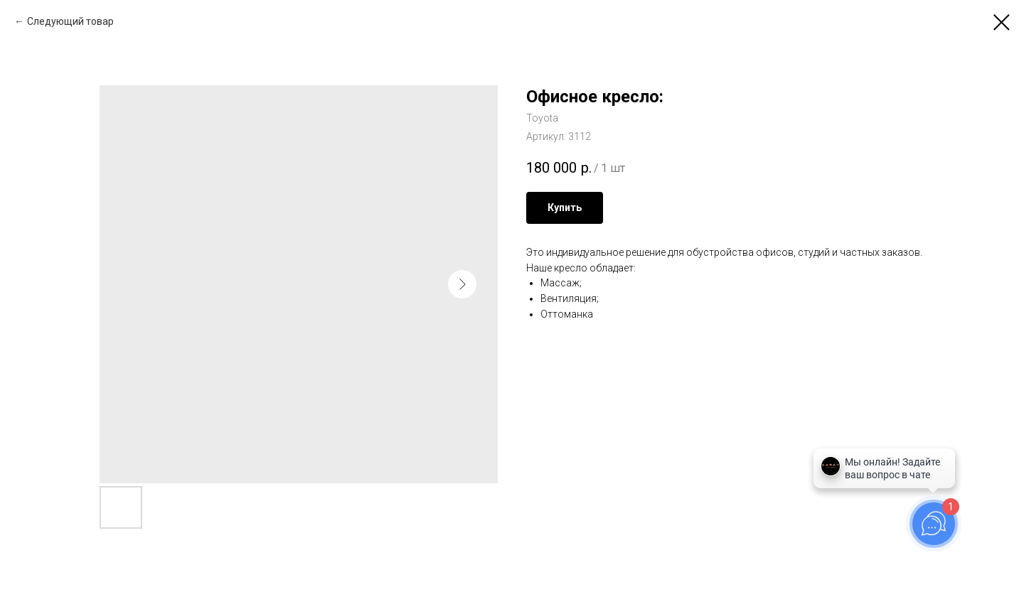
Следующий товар (70, 21)
